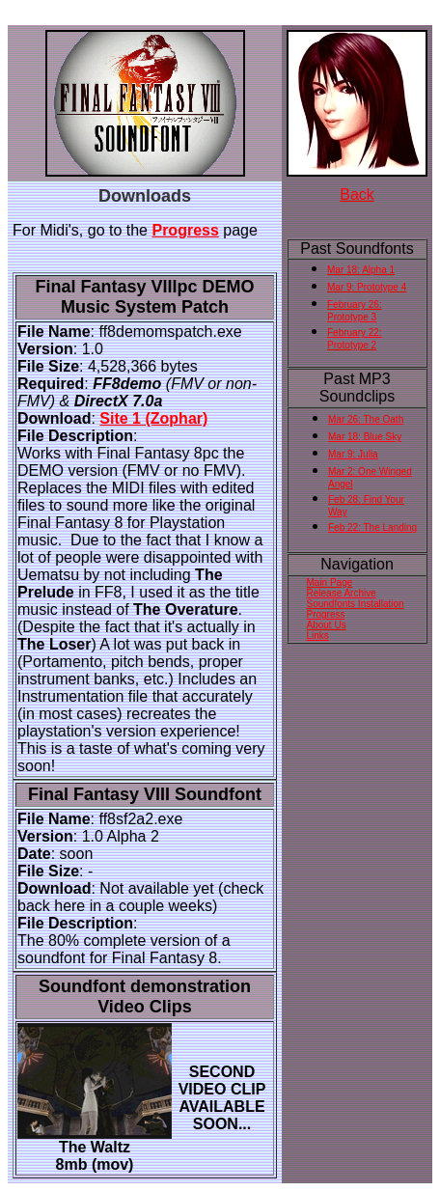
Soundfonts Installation (355, 603)
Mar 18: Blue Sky (364, 436)
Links (318, 635)
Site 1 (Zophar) (153, 418)
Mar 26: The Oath (365, 419)
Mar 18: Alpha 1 (361, 269)
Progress (184, 230)
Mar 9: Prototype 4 (366, 287)
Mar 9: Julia (353, 454)
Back (357, 194)
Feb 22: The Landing (372, 527)
